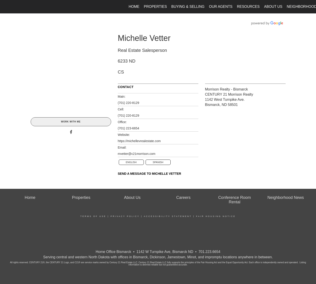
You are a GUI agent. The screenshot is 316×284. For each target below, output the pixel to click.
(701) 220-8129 (128, 103)
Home (134, 6)
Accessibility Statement (168, 216)
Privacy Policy (125, 216)
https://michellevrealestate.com (139, 141)
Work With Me (71, 121)
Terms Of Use (93, 216)
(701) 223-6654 (128, 128)
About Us (273, 6)
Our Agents (221, 6)
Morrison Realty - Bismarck (226, 89)
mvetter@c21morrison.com (136, 154)
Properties (155, 6)
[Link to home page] (5, 6)
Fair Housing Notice (216, 216)
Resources (248, 6)
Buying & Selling (188, 6)
